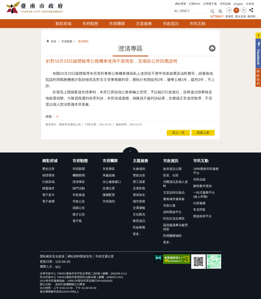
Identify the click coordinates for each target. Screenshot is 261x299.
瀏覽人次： (47, 266)
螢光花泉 (240, 16)
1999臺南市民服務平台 (205, 171)
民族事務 (139, 227)
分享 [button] (251, 8)
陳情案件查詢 (202, 186)
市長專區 (109, 169)
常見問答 (199, 209)
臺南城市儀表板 (174, 199)
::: (1, 2)
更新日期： (47, 261)
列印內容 (212, 48)
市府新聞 (78, 169)
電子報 (77, 221)
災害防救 (139, 188)
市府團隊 (117, 23)
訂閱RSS (194, 3)
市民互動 (198, 23)
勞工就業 (139, 182)
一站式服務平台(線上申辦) (204, 194)
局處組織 (109, 175)
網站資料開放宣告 (80, 256)
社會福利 (139, 169)
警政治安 (139, 175)
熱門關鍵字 (217, 16)
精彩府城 (63, 23)
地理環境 (48, 175)
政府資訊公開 (172, 169)
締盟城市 (48, 188)
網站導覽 (180, 3)
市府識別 (109, 201)
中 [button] (236, 10)
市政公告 (78, 201)
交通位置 (109, 188)
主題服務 (144, 23)
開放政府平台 (202, 216)
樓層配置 (109, 195)
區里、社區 (171, 175)
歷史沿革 (48, 169)
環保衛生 (139, 195)
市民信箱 (225, 3)
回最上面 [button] (203, 132)
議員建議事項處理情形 (175, 227)
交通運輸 (139, 208)
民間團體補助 (172, 235)
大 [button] (243, 10)
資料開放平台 (172, 212)
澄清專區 (83, 41)
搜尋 (176, 10)
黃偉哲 (229, 16)
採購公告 (78, 208)
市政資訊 (171, 23)
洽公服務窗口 (112, 182)
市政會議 (78, 195)
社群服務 (199, 203)
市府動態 (90, 23)
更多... (137, 234)
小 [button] (229, 10)
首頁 (53, 41)
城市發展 (139, 201)
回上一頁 (178, 132)
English (238, 3)
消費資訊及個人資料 (175, 184)
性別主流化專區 (174, 218)
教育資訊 (139, 221)
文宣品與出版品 (174, 192)
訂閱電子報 (210, 3)
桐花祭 (251, 16)
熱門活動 (78, 188)
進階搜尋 (220, 11)
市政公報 (169, 205)
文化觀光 (139, 214)
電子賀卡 (48, 195)
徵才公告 (78, 214)
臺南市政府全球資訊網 (35, 7)
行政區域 (48, 182)
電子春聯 (48, 201)
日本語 (250, 3)
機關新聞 (78, 175)
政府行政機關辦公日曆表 (70, 284)
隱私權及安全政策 (52, 256)
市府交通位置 (104, 256)
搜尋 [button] (212, 11)
